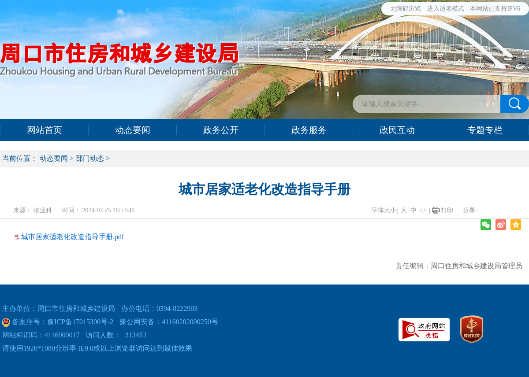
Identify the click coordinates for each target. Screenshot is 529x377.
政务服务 (309, 130)
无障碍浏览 (405, 8)
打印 (447, 210)
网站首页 (44, 130)
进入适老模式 (445, 8)
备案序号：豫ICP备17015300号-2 (61, 321)
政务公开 (220, 130)
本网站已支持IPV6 (495, 8)
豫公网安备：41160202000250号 (168, 321)
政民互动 (397, 130)
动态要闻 (132, 130)
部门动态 (90, 158)
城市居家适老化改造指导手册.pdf (72, 236)
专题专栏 (485, 130)
